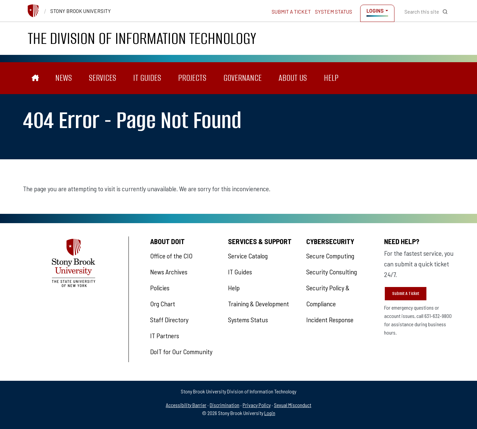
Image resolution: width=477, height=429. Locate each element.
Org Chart (162, 304)
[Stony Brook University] (33, 10)
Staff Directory (169, 320)
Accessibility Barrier (186, 405)
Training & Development (258, 304)
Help (331, 78)
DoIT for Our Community (181, 352)
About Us (293, 78)
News (63, 78)
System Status (333, 12)
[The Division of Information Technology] (35, 78)
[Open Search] (426, 11)
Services (102, 78)
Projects (192, 78)
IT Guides (147, 78)
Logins (374, 11)
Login (269, 413)
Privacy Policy (257, 405)
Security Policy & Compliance (328, 296)
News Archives (168, 272)
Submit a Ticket (291, 12)
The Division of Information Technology (142, 38)
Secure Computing (330, 256)
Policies (159, 288)
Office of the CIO (171, 256)
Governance (242, 78)
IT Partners (164, 336)
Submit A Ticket (405, 293)
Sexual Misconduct (292, 405)
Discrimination (224, 405)
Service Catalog (248, 256)
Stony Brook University (80, 11)
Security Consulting (331, 272)
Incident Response (330, 320)
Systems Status (248, 320)
